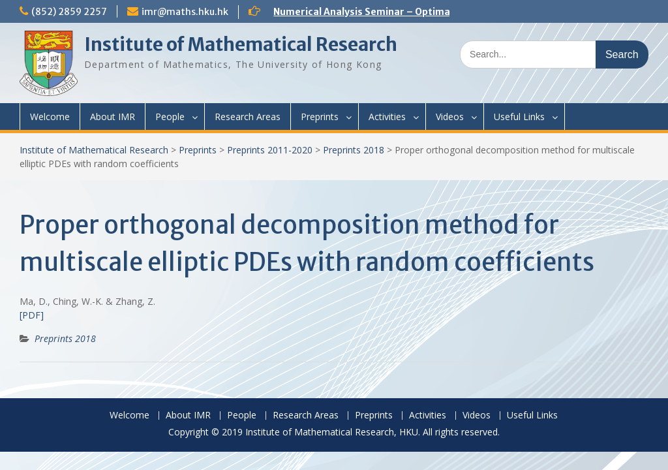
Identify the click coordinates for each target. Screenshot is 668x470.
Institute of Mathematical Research (240, 44)
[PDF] (32, 315)
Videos (450, 116)
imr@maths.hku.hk (185, 12)
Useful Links (519, 116)
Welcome (50, 116)
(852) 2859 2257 (69, 12)
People (170, 116)
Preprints (320, 116)
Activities (387, 116)
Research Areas (248, 116)
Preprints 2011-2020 (269, 150)
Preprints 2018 (353, 150)
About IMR (112, 116)
